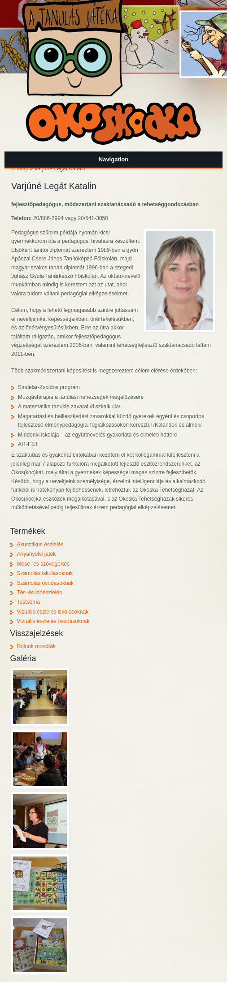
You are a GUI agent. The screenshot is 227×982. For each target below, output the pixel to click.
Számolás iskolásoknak (45, 573)
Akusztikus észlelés (40, 544)
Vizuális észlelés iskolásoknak (53, 612)
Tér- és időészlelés (39, 592)
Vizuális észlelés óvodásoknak (53, 621)
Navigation (113, 159)
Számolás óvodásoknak (45, 583)
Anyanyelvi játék (36, 554)
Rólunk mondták (36, 646)
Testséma (28, 602)
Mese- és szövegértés (43, 564)
